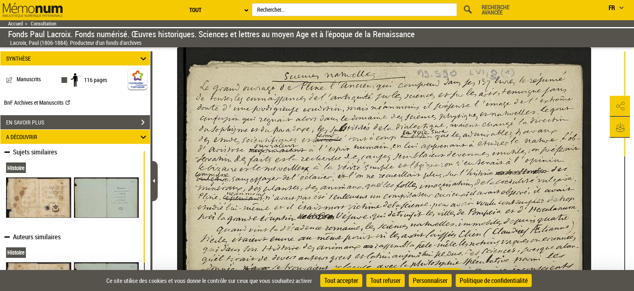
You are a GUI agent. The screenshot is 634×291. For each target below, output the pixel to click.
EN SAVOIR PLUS (78, 122)
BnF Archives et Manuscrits (37, 102)
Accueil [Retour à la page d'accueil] (15, 23)
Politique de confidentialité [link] (494, 280)
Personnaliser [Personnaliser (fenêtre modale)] (430, 280)
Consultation (43, 23)
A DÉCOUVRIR (77, 137)
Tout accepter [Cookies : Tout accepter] (341, 280)
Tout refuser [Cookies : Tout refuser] (385, 280)
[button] (620, 106)
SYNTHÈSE (77, 58)
